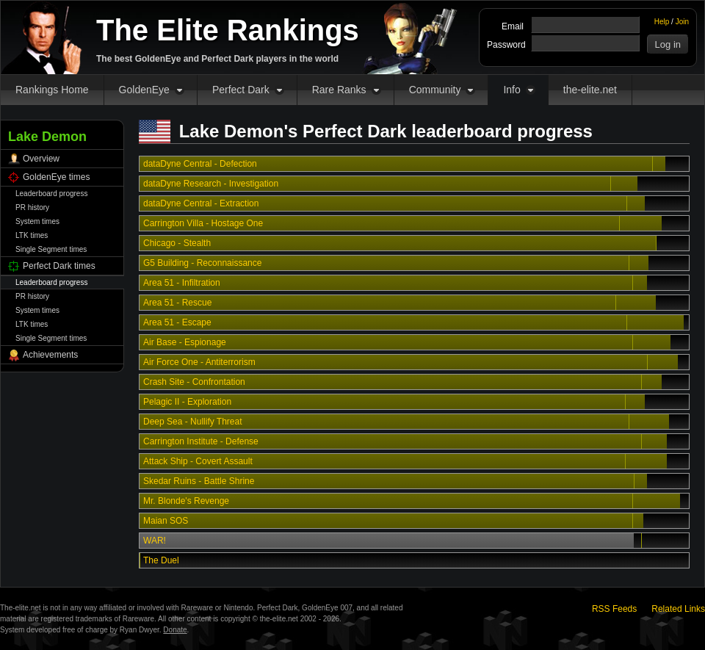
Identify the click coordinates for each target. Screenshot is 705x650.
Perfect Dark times (59, 266)
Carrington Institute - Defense (200, 441)
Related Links (678, 609)
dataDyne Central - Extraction (200, 203)
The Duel (161, 560)
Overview (41, 159)
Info (511, 89)
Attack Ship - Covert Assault (198, 461)
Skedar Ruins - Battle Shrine (198, 481)
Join (682, 22)
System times (37, 221)
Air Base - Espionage (184, 342)
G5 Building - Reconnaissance (202, 263)
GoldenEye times (56, 177)
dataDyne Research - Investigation (210, 183)
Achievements (50, 355)
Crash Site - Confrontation (194, 382)
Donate (175, 630)
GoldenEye (144, 89)
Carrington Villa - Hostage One (203, 223)
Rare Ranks (339, 89)
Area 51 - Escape (177, 322)
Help (662, 22)
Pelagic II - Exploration (187, 402)
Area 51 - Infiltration (181, 283)
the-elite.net (590, 89)
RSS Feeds (614, 609)
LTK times (31, 235)
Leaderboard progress (51, 193)
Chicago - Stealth (177, 243)
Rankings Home (52, 89)
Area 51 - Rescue (177, 302)
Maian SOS (165, 521)
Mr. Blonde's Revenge (186, 501)
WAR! (154, 540)
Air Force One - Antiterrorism (199, 362)
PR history (32, 207)
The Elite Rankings (227, 30)
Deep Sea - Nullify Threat (192, 421)
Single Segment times (51, 249)
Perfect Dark (241, 89)
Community (435, 89)
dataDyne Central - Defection (200, 164)
